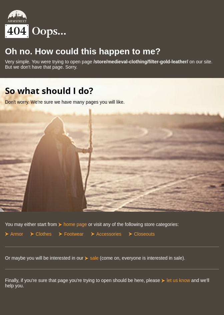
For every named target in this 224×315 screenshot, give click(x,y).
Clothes (43, 234)
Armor (16, 234)
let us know (178, 280)
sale (94, 258)
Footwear (73, 234)
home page (75, 224)
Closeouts (144, 234)
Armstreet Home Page (17, 16)
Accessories (108, 234)
